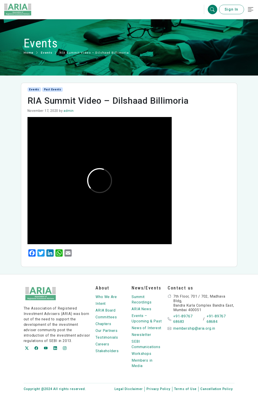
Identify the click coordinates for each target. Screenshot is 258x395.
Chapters (103, 324)
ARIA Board (105, 310)
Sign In (231, 9)
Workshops (141, 353)
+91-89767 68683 (182, 319)
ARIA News (141, 309)
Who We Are (106, 297)
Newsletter (141, 335)
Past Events (52, 89)
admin (68, 111)
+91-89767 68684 (216, 319)
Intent (101, 303)
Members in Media (142, 363)
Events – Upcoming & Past (147, 318)
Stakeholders (107, 351)
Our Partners (107, 330)
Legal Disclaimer (128, 389)
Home (29, 52)
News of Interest (146, 328)
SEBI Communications (146, 344)
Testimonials (107, 337)
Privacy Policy (158, 389)
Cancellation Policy (216, 389)
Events (47, 52)
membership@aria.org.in (194, 328)
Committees (106, 317)
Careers (102, 344)
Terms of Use (185, 389)
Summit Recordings (141, 299)
